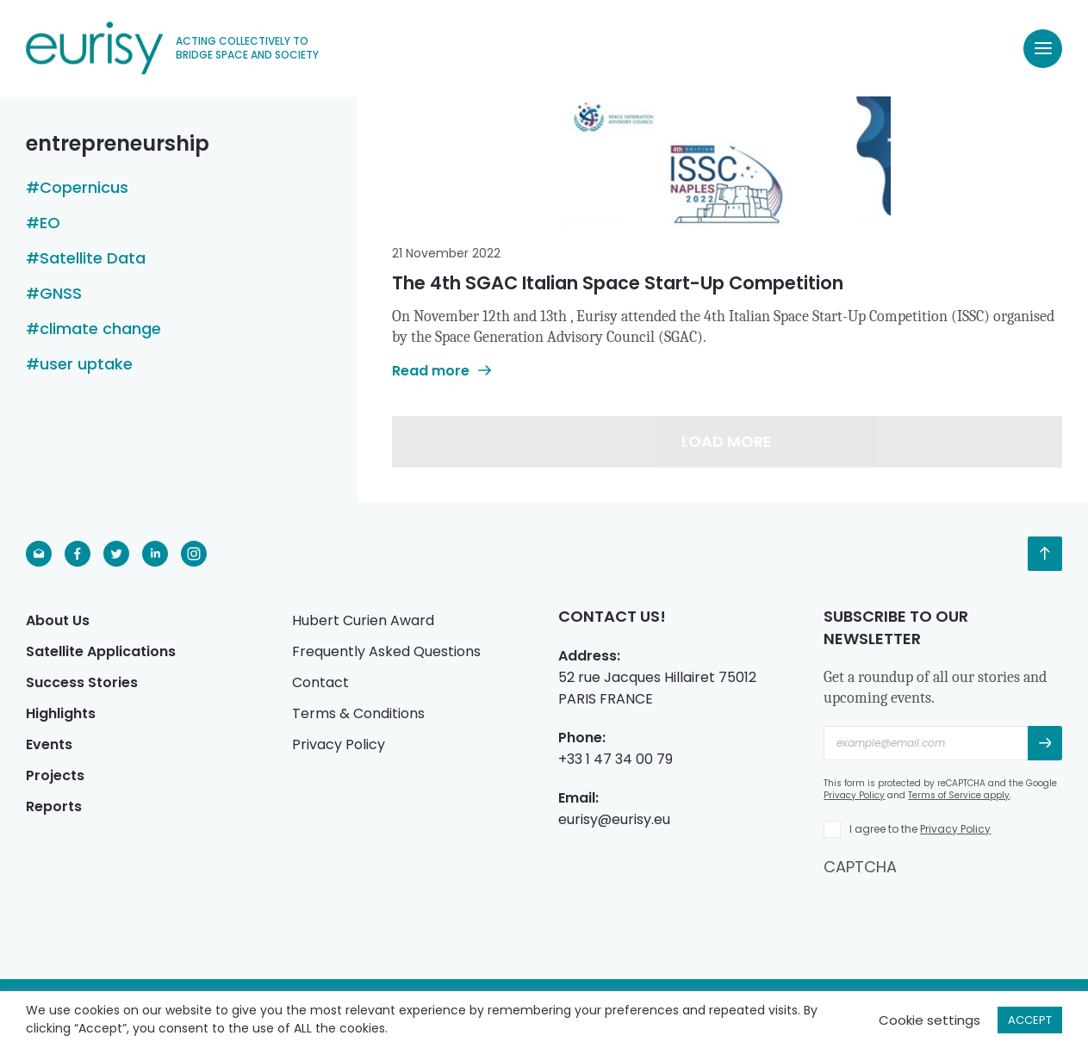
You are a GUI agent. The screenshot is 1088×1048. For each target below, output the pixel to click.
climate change (100, 329)
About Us (58, 620)
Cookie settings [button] (929, 1020)
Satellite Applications (101, 651)
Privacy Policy (338, 744)
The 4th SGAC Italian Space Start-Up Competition (617, 282)
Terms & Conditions (358, 713)
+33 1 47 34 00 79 (615, 759)
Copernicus (84, 187)
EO (50, 223)
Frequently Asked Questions (386, 651)
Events (49, 744)
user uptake (86, 364)
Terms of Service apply (959, 795)
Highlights (61, 713)
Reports (54, 806)
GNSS (61, 293)
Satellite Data (93, 258)
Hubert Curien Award (363, 620)
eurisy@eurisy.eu (614, 819)
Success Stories (82, 682)
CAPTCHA (860, 866)
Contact (320, 682)
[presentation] (954, 911)
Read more (441, 371)
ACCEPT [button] (1030, 1020)
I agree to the (920, 829)
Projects (55, 775)
